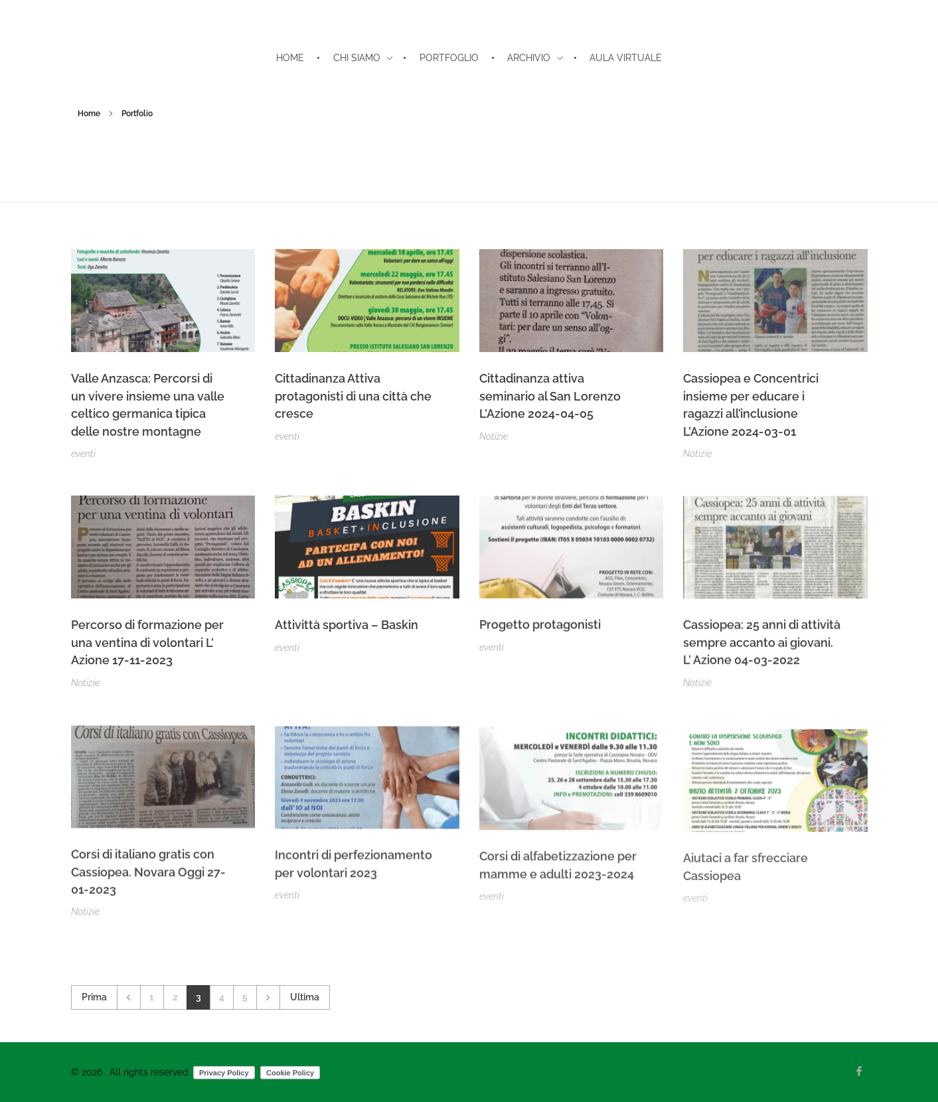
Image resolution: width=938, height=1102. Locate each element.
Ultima (304, 997)
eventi (83, 453)
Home (89, 113)
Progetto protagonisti (540, 627)
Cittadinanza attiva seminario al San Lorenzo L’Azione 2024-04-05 (550, 395)
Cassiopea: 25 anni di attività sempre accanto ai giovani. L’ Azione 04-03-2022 (761, 646)
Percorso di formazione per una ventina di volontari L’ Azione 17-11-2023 (147, 643)
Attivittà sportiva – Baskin (346, 626)
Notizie (493, 436)
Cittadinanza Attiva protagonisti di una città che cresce (353, 395)
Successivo (267, 997)
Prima (94, 997)
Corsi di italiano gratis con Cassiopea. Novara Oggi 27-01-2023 (148, 878)
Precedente (128, 997)
